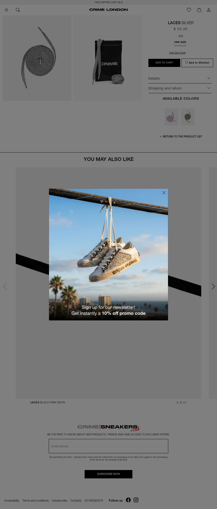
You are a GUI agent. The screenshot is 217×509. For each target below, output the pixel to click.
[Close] (164, 192)
